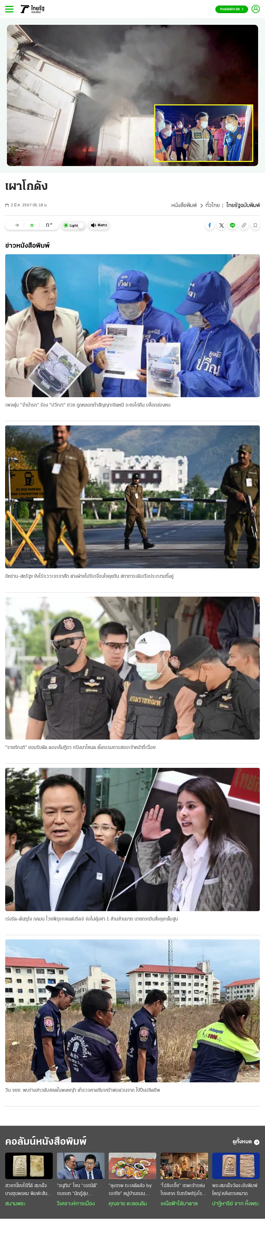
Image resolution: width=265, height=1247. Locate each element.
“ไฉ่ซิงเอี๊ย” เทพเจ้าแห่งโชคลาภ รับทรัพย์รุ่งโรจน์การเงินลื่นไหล (184, 1190)
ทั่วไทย (213, 205)
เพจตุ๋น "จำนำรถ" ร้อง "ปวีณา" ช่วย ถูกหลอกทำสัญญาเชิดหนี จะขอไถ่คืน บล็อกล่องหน (87, 405)
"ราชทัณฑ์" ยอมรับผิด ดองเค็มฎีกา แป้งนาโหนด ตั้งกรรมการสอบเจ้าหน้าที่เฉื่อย (80, 747)
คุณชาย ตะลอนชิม (128, 1204)
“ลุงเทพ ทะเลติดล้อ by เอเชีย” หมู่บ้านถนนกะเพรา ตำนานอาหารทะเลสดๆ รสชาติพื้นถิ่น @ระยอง (130, 1190)
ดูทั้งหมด (246, 1142)
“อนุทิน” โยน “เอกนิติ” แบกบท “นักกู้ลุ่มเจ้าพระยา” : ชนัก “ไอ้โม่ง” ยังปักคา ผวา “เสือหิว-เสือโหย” (79, 1190)
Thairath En (232, 9)
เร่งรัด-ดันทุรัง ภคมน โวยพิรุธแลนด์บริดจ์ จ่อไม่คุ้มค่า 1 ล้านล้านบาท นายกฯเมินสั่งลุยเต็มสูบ (91, 919)
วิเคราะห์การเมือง (76, 1204)
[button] (209, 225)
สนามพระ (15, 1204)
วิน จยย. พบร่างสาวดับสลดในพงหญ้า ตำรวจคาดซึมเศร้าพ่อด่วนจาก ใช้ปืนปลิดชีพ (82, 1090)
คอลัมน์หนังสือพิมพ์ (46, 1142)
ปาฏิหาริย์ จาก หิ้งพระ (235, 1204)
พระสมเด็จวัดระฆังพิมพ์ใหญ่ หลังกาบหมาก (234, 1189)
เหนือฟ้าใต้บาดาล (179, 1204)
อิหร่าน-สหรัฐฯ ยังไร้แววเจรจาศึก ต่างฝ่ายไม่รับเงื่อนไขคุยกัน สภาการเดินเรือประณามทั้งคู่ (89, 576)
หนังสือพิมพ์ (184, 205)
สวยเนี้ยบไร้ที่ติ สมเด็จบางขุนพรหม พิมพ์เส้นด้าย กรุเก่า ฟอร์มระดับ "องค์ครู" (26, 1190)
